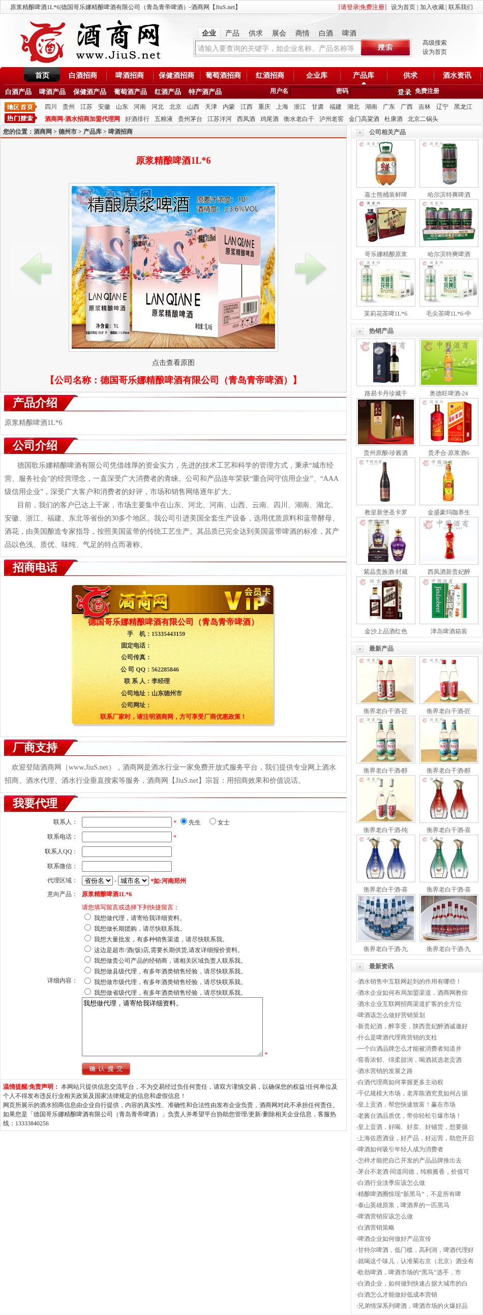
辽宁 (442, 106)
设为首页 (403, 7)
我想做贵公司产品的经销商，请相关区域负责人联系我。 (170, 960)
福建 (335, 106)
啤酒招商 (129, 75)
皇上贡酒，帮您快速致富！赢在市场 (407, 1104)
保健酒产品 (89, 92)
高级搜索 (434, 42)
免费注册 (427, 91)
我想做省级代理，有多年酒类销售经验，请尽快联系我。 (170, 992)
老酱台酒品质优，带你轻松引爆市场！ (410, 1115)
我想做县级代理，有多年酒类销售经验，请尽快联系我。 (170, 971)
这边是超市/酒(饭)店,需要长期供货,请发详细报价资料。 (168, 950)
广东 (389, 106)
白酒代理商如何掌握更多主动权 (400, 1082)
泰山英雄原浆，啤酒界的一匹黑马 (403, 1205)
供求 (256, 33)
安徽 (104, 106)
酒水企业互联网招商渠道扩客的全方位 (410, 1003)
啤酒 (349, 33)
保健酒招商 (176, 75)
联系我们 (460, 7)
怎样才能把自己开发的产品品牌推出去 (410, 1160)
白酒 (326, 33)
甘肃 (318, 106)
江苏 (86, 106)
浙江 (300, 106)
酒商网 (43, 131)
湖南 (371, 106)
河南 (140, 106)
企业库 (316, 75)
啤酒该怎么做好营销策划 (391, 1015)
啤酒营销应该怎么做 (385, 1216)
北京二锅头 (423, 119)
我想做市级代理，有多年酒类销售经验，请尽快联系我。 (170, 982)
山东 (122, 106)
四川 (51, 106)
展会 (279, 33)
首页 (42, 75)
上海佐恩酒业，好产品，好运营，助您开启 (416, 1138)
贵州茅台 (190, 119)
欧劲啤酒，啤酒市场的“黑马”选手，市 (409, 1272)
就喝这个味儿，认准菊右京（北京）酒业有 (416, 1261)
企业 (209, 33)
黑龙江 (463, 106)
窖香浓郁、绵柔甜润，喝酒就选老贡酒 (410, 1059)
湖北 (353, 106)
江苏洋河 (219, 119)
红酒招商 (270, 75)
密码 (342, 91)
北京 (175, 106)
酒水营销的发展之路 (385, 1071)
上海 (282, 106)
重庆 (264, 106)
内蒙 (229, 106)
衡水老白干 (299, 119)
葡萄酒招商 (223, 75)
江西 (246, 106)
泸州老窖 (331, 119)
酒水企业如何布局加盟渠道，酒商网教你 (413, 992)
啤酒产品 (52, 92)
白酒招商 (83, 75)
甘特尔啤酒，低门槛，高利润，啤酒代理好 (416, 1249)
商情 (302, 33)
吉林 (424, 106)
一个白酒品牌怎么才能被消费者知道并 (410, 1048)
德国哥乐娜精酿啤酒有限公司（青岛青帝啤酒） (196, 380)
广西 (407, 106)
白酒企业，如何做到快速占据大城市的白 (413, 1283)
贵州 (69, 106)
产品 (232, 33)
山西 (193, 106)
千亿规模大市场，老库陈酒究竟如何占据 (413, 1093)
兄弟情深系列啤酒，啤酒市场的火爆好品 (413, 1305)
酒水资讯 (457, 75)
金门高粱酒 (364, 119)
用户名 (279, 91)
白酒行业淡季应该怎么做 (391, 1182)
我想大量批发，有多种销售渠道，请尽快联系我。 (161, 939)
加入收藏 (432, 7)
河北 (158, 106)
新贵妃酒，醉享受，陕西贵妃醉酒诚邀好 (413, 1026)
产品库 (363, 75)
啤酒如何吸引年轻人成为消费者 (400, 1149)
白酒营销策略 (376, 1227)
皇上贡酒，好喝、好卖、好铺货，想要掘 (413, 1126)
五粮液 (164, 119)
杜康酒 (393, 119)
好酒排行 (137, 119)
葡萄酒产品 (130, 92)
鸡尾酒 (269, 119)
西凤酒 (246, 119)
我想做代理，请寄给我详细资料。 (140, 918)
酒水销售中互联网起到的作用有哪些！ (410, 981)
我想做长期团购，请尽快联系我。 (140, 928)
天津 (211, 106)
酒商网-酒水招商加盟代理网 (82, 119)
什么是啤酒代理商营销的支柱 (397, 1037)
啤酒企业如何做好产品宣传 (394, 1238)
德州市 (67, 131)
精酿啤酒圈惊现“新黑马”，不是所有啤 (409, 1194)
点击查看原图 (173, 362)
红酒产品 (168, 92)
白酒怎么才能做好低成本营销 (397, 1294)
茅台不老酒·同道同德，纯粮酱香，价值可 (413, 1171)
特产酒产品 (205, 92)
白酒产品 (18, 92)
